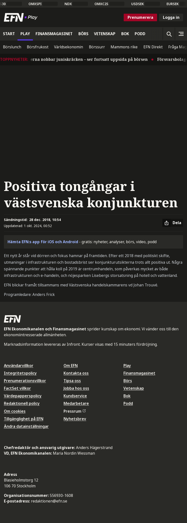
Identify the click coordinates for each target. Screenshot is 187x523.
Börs (127, 380)
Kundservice (75, 395)
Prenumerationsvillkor (25, 380)
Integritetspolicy (20, 373)
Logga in (171, 17)
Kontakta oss (76, 373)
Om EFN (71, 365)
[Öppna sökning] (169, 34)
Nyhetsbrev (75, 418)
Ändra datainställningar (26, 426)
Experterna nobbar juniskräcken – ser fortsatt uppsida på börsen (84, 59)
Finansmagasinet (139, 373)
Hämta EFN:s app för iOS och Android (43, 241)
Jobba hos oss (76, 388)
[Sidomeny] (181, 34)
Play (127, 365)
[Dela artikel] (172, 223)
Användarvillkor (18, 365)
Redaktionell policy (22, 403)
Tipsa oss (72, 380)
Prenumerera (140, 17)
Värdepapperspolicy (23, 395)
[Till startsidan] (21, 17)
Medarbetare (76, 403)
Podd (128, 403)
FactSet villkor (17, 388)
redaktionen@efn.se (49, 501)
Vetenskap (133, 388)
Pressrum (74, 411)
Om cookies (15, 411)
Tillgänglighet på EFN (23, 418)
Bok (127, 395)
